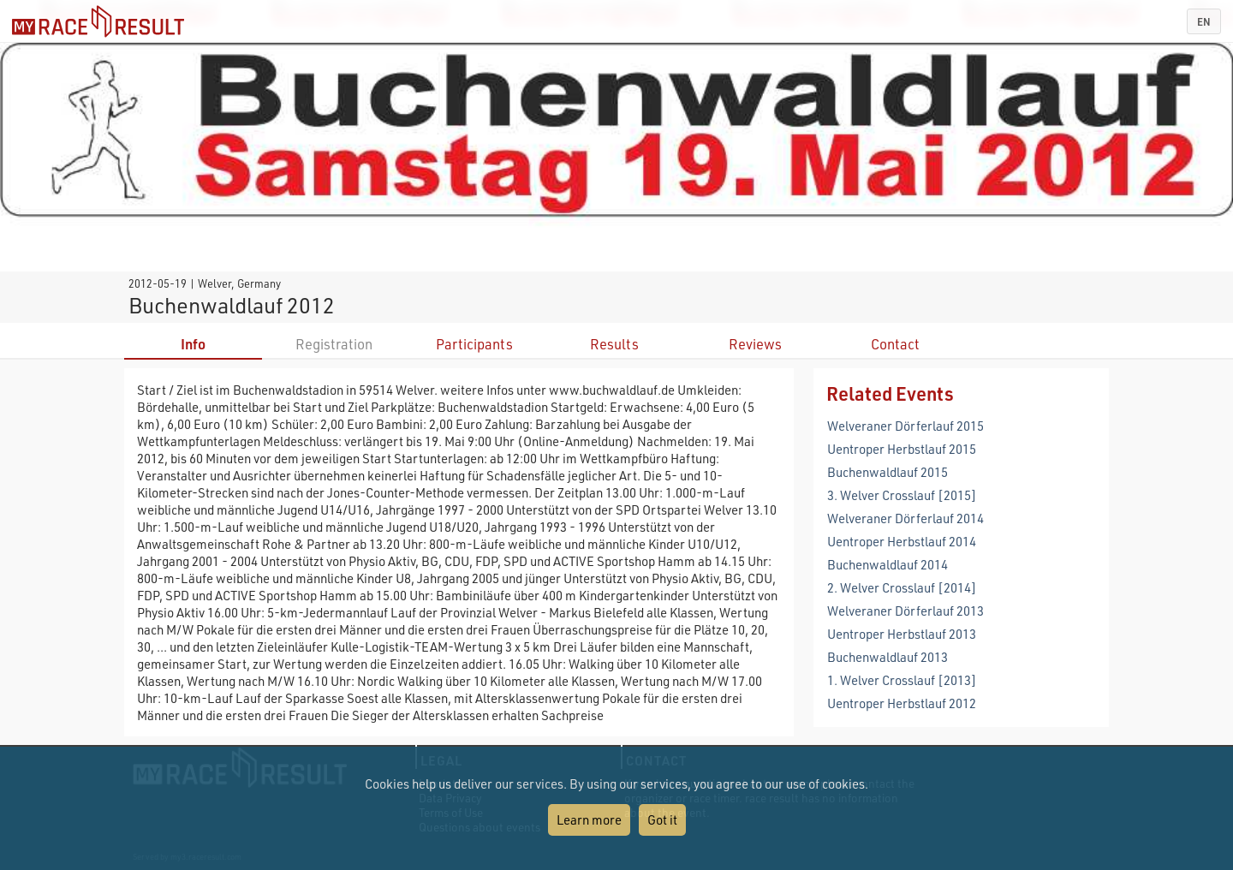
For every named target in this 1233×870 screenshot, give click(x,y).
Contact (895, 344)
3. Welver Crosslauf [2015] (902, 495)
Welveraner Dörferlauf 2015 (905, 425)
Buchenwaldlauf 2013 (887, 656)
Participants (474, 344)
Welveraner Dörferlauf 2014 (905, 518)
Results (614, 344)
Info (193, 344)
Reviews (755, 344)
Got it (662, 819)
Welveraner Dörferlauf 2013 (905, 610)
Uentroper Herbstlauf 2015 (901, 448)
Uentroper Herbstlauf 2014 (901, 541)
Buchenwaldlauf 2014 (887, 564)
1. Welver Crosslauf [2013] (902, 679)
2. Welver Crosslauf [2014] (902, 587)
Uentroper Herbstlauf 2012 (901, 703)
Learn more (589, 819)
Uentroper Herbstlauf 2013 (901, 633)
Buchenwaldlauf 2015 (887, 471)
